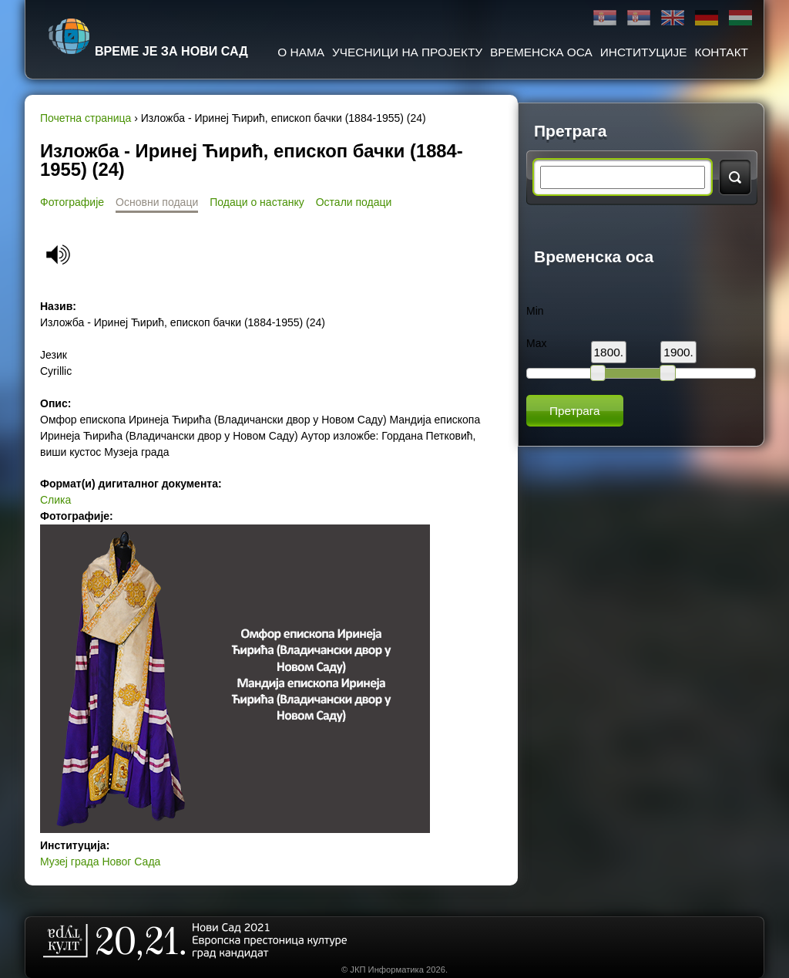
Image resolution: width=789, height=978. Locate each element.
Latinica (638, 18)
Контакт (721, 52)
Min (535, 311)
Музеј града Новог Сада (100, 861)
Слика (55, 500)
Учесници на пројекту (407, 52)
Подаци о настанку (257, 202)
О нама (300, 52)
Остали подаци (354, 202)
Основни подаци (157, 202)
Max (536, 343)
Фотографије (72, 202)
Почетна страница (85, 118)
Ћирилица (604, 18)
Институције (643, 52)
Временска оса (541, 52)
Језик (53, 355)
